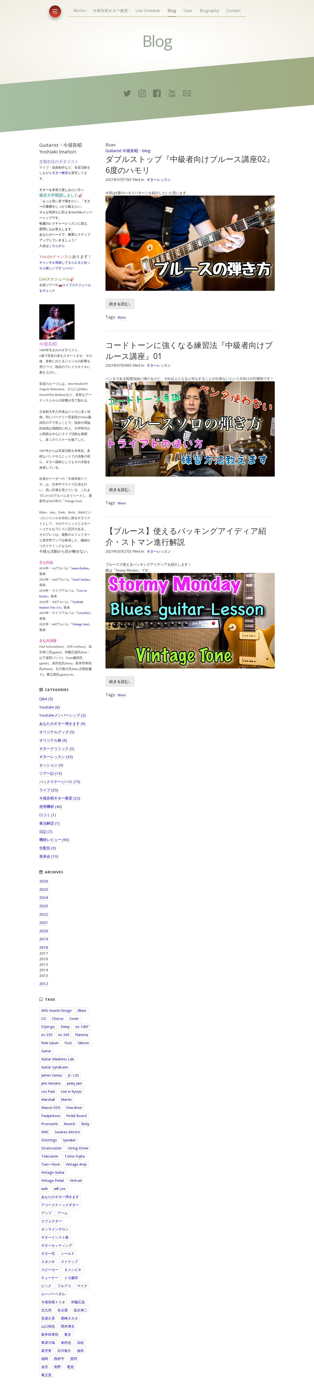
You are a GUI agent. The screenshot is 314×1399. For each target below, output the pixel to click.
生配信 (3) (47, 847)
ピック (46, 1285)
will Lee (59, 1188)
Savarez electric (67, 1132)
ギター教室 (60, 173)
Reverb (69, 1123)
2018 (43, 947)
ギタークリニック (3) (56, 748)
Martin (66, 1099)
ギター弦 (48, 1253)
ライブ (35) (48, 789)
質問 (73, 1358)
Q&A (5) (46, 698)
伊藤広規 (78, 1302)
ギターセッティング (56, 1245)
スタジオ (48, 1261)
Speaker (69, 1140)
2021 (43, 922)
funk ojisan (50, 1042)
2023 (43, 905)
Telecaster (50, 1156)
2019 (43, 938)
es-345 (63, 1034)
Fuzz (68, 1042)
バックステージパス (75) (59, 781)
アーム (62, 1213)
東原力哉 (48, 1342)
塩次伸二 (80, 1310)
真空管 (46, 1350)
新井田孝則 (49, 1334)
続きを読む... (120, 303)
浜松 (80, 1342)
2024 (43, 897)
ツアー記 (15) (50, 773)
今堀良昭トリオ (53, 1302)
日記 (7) (45, 831)
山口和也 (48, 1326)
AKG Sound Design (56, 1010)
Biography (209, 10)
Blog (172, 10)
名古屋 (62, 1310)
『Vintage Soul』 (80, 624)
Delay (65, 1026)
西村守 (59, 1358)
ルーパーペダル (53, 1294)
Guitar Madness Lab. (58, 1059)
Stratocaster (51, 1148)
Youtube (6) (49, 707)
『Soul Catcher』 (81, 579)
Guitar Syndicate (54, 1067)
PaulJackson (50, 1115)
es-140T (82, 1026)
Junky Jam (74, 1083)
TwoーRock (50, 1164)
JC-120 (73, 1075)
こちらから (57, 246)
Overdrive (74, 1107)
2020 (43, 930)
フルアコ (64, 1285)
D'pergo (48, 1026)
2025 (43, 889)
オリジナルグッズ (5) (56, 731)
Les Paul (48, 1091)
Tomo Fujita (75, 1156)
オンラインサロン (55, 1229)
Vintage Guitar (53, 1172)
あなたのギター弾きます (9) (62, 723)
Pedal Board (76, 1115)
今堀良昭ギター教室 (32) (59, 798)
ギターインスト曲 (55, 1237)
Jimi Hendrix (51, 1083)
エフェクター (51, 1221)
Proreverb (49, 1123)
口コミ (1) (47, 814)
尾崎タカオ (69, 1318)
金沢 (44, 1366)
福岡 (44, 1358)
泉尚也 (66, 1342)
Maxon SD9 (50, 1107)
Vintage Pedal (52, 1180)
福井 (80, 1350)
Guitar (46, 1051)
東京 (67, 1334)
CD (43, 1018)
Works (79, 10)
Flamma (81, 1034)
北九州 (46, 1310)
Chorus (58, 1018)
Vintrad (76, 1180)
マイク (82, 1285)
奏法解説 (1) (49, 823)
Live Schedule (147, 10)
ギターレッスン (159, 179)
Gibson (83, 1042)
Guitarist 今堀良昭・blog (127, 150)
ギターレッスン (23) (56, 756)
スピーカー (49, 1269)
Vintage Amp (76, 1164)
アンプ (46, 1213)
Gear (187, 10)
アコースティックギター (60, 1204)
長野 (57, 1366)
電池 (70, 1366)
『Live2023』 (83, 613)
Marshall (48, 1099)
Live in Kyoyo (71, 1091)
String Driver (78, 1148)
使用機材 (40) (50, 806)
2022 (43, 914)
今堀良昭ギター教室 (110, 10)
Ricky (85, 1123)
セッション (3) (51, 764)
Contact (233, 10)
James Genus (51, 1075)
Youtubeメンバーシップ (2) (62, 715)
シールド (68, 1253)
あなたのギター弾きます (60, 1196)
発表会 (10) (48, 856)
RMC (45, 1132)
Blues (122, 317)
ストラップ (69, 1261)
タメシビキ (72, 1269)
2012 (43, 983)
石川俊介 (64, 1350)
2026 (43, 881)
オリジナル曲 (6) (53, 740)
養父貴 (46, 1374)
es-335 (46, 1034)
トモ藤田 (71, 1277)
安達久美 (48, 1318)
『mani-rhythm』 (80, 568)
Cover (74, 1018)
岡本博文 (68, 1326)
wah (44, 1188)
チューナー (49, 1277)
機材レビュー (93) (54, 839)
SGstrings (49, 1140)
